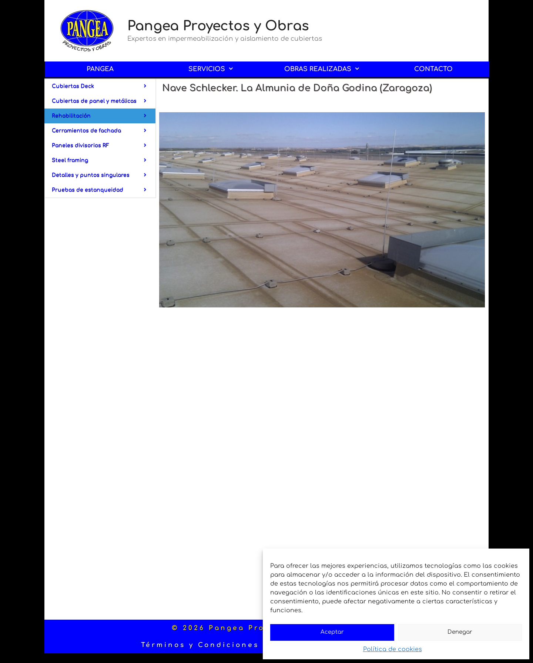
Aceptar (332, 632)
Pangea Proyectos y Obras (218, 26)
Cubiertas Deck (103, 86)
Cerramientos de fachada (103, 130)
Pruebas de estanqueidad (103, 190)
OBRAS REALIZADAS (327, 69)
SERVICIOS (216, 69)
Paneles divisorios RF (103, 145)
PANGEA (100, 69)
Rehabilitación (103, 116)
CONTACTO (433, 69)
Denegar (459, 632)
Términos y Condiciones (200, 645)
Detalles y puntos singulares (103, 175)
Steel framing (103, 160)
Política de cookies (392, 649)
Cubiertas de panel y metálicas (103, 101)
